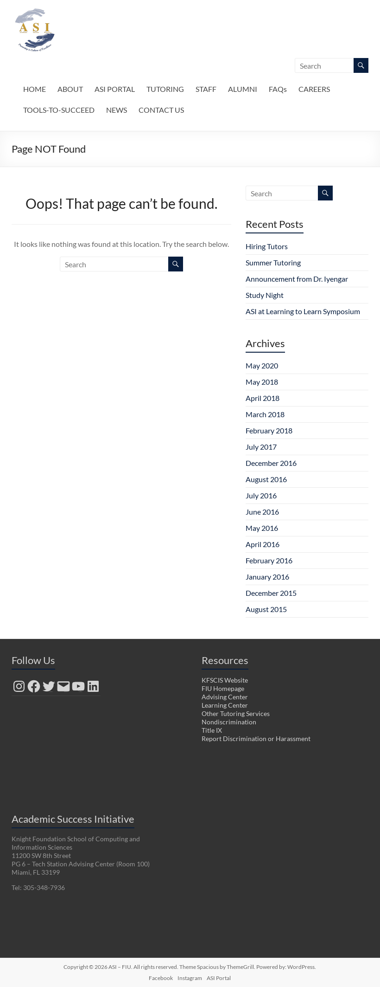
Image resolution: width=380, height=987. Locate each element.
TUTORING (165, 88)
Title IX (212, 730)
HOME (34, 88)
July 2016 (261, 495)
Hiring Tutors (267, 246)
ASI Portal (219, 977)
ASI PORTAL (115, 88)
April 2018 (262, 398)
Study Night (265, 294)
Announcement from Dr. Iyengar (297, 278)
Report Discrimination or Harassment (256, 738)
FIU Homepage (223, 688)
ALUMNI (242, 88)
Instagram (189, 977)
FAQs (278, 88)
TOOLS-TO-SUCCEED (59, 109)
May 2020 (262, 365)
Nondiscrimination (229, 722)
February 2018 (269, 430)
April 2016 (262, 544)
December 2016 (271, 462)
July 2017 (261, 446)
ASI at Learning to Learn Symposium (303, 311)
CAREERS (314, 88)
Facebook (161, 977)
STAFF (206, 88)
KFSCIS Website (225, 680)
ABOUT (70, 88)
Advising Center (225, 697)
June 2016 (262, 511)
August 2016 (266, 479)
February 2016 (269, 560)
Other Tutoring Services (236, 713)
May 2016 (262, 527)
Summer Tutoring (273, 262)
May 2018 (262, 381)
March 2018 (265, 414)
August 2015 (266, 609)
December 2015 (271, 592)
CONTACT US (161, 109)
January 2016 (267, 576)
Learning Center (225, 705)
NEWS (116, 109)
